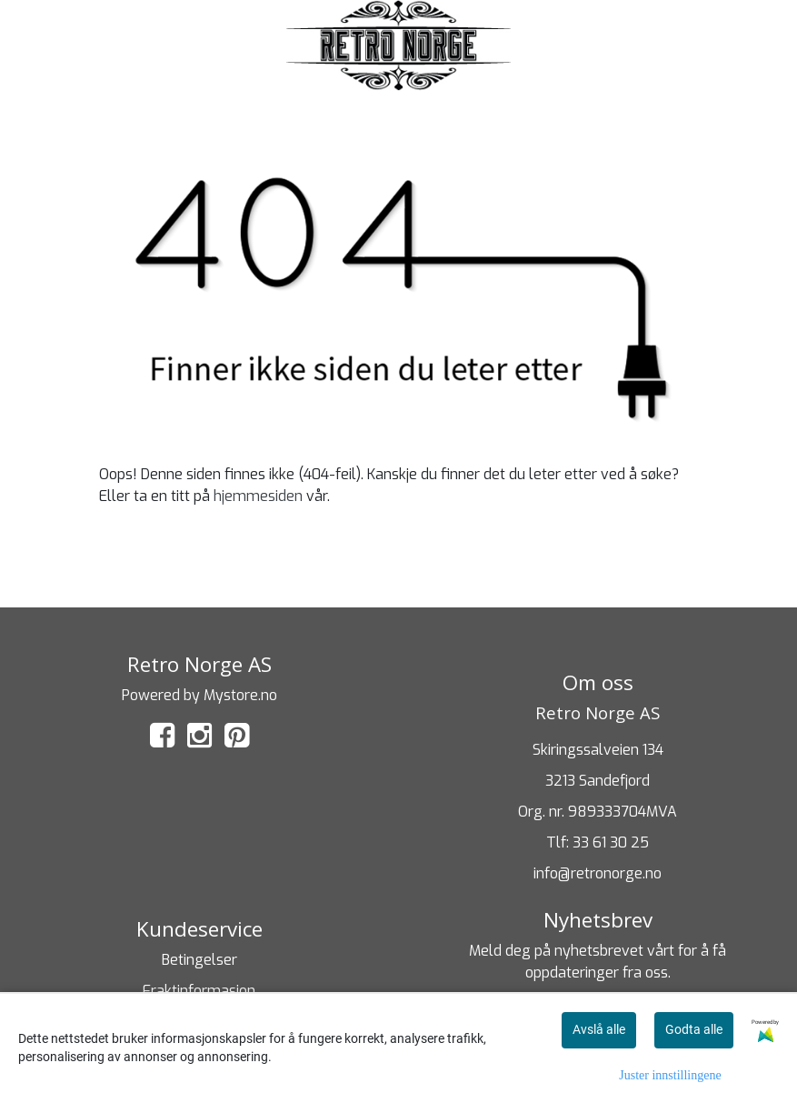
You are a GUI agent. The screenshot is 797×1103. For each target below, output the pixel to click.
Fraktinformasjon (199, 990)
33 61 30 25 (611, 842)
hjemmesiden (258, 496)
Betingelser (199, 959)
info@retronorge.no (597, 873)
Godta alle (693, 1029)
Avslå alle (599, 1029)
